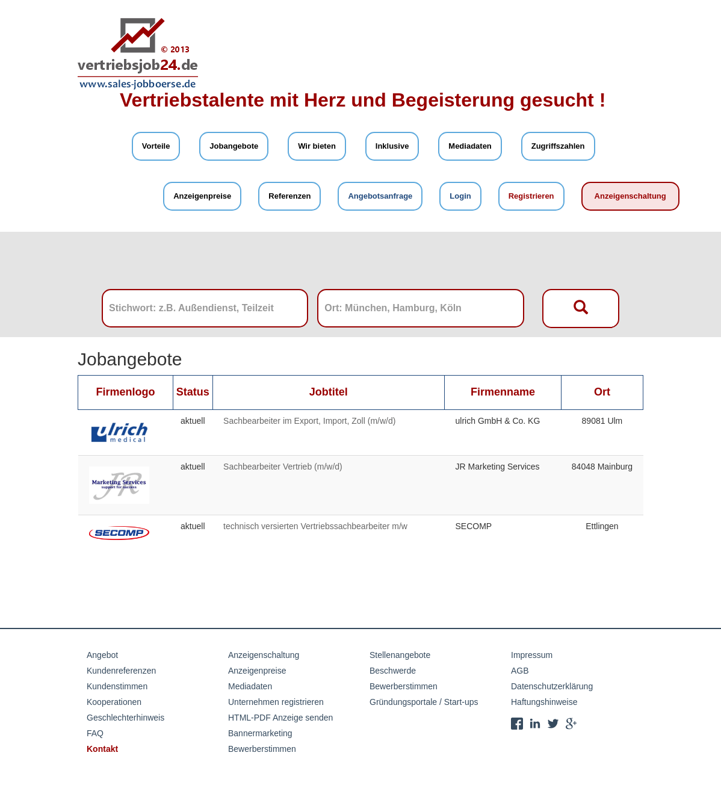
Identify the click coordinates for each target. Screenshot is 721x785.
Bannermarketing (260, 733)
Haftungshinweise (544, 702)
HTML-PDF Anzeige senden (280, 717)
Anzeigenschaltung (630, 195)
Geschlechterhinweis (125, 717)
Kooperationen (114, 702)
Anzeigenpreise (202, 195)
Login (460, 195)
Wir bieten (317, 145)
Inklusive (392, 145)
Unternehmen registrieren (276, 702)
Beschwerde (393, 670)
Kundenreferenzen (121, 670)
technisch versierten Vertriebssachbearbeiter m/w (315, 526)
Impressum (531, 655)
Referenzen (289, 195)
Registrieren (531, 195)
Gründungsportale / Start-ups (424, 702)
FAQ (95, 733)
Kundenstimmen (117, 686)
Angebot (102, 655)
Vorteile (156, 145)
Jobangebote (233, 145)
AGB (520, 670)
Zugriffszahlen (558, 145)
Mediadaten (470, 145)
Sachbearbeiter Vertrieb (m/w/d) (282, 466)
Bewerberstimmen (262, 749)
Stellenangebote (400, 655)
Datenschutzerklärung (552, 686)
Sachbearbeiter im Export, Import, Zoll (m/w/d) (309, 421)
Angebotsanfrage (380, 195)
